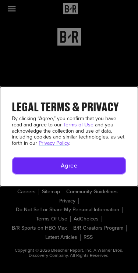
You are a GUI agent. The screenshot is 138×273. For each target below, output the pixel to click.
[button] (69, 166)
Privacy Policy (54, 143)
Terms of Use (78, 125)
